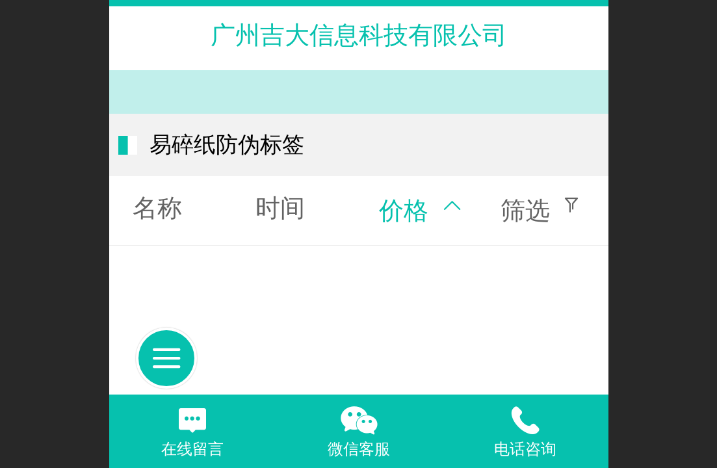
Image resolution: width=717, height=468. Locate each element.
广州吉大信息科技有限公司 (359, 35)
